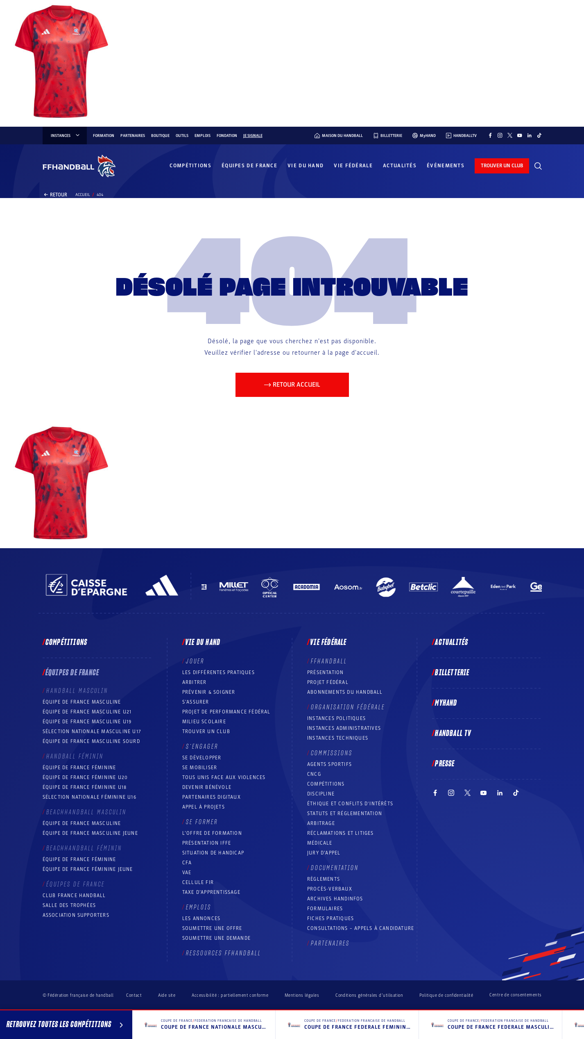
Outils (182, 135)
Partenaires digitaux (211, 797)
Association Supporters (76, 915)
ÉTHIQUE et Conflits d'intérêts (350, 804)
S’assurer (195, 702)
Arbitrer (194, 682)
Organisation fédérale (348, 707)
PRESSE (445, 764)
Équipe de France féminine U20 (85, 777)
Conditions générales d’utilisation (369, 995)
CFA (187, 863)
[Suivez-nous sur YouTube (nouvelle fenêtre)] (519, 135)
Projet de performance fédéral (226, 712)
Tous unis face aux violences (224, 777)
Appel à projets (203, 807)
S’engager (202, 746)
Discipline (321, 794)
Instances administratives (344, 728)
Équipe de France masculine (82, 702)
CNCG (314, 774)
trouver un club (502, 165)
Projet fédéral (328, 682)
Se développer (202, 758)
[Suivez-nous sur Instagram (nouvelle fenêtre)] (500, 135)
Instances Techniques (337, 738)
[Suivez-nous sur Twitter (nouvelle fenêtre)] (509, 135)
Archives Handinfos (335, 899)
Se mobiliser (199, 767)
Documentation (335, 868)
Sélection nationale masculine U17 (92, 731)
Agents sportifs (329, 764)
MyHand (446, 703)
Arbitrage (321, 823)
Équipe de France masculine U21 (87, 712)
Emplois (203, 135)
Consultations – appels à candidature (360, 928)
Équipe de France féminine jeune (88, 869)
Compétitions (190, 165)
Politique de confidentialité (446, 995)
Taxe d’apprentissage (211, 892)
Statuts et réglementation (344, 813)
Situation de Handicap (213, 853)
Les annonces (201, 918)
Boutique (160, 135)
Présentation (325, 672)
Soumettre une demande (216, 938)
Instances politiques (336, 718)
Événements (445, 165)
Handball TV (453, 733)
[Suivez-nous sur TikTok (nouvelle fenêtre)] (539, 135)
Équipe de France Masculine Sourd (91, 741)
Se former (202, 822)
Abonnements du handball (345, 692)
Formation (103, 135)
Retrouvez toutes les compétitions (66, 1026)
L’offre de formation (212, 833)
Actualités (399, 165)
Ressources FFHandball (223, 953)
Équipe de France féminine (79, 767)
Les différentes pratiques (218, 672)
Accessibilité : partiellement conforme (230, 995)
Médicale (320, 843)
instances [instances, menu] (66, 135)
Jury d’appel (323, 853)
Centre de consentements (515, 995)
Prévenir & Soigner (208, 692)
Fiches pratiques (330, 918)
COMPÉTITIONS (325, 784)
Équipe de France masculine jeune (90, 833)
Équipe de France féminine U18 (85, 787)
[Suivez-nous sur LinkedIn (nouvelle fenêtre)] (529, 135)
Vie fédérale (353, 165)
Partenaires (132, 135)
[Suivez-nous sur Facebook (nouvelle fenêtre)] (490, 135)
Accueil (82, 194)
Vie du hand (305, 165)
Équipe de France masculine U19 (87, 722)
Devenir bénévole (206, 787)
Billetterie (452, 673)
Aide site (166, 995)
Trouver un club (206, 731)
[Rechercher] (538, 166)
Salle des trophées (69, 905)
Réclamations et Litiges (340, 833)
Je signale (253, 135)
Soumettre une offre (212, 928)
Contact (134, 995)
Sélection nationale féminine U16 (89, 797)
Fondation (227, 135)
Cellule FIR (198, 882)
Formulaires (325, 908)
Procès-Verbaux (329, 889)
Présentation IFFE (206, 843)
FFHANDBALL (329, 661)
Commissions (332, 753)
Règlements (323, 879)
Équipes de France (249, 165)
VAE (187, 872)
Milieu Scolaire (204, 722)
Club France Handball (74, 895)
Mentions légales (302, 995)
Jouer (195, 661)
